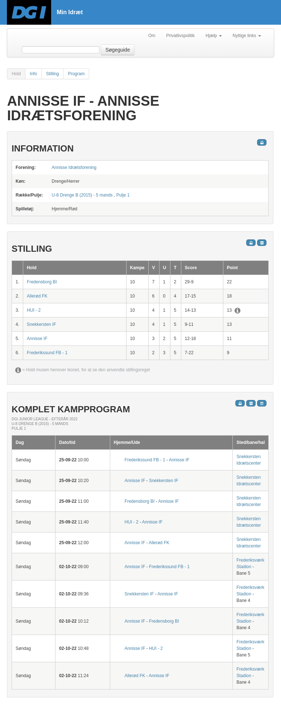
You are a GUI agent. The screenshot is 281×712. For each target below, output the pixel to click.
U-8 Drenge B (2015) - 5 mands (82, 195)
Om (151, 35)
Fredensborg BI (42, 281)
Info (33, 73)
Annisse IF (37, 338)
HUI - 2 (34, 310)
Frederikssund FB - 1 (47, 352)
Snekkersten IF (41, 324)
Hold (16, 73)
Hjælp (214, 35)
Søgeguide (118, 50)
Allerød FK (37, 296)
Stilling (52, 73)
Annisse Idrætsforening (74, 167)
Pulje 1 (123, 195)
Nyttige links (247, 35)
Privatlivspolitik (180, 35)
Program (76, 73)
